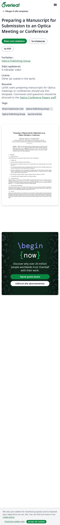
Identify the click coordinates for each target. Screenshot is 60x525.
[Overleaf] (11, 4)
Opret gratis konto (30, 276)
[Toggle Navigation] (55, 5)
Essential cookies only (15, 521)
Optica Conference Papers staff (38, 97)
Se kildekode (38, 41)
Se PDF (7, 48)
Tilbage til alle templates (15, 11)
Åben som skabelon (14, 41)
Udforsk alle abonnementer (30, 283)
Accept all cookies (36, 521)
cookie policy (8, 517)
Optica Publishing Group (16, 60)
